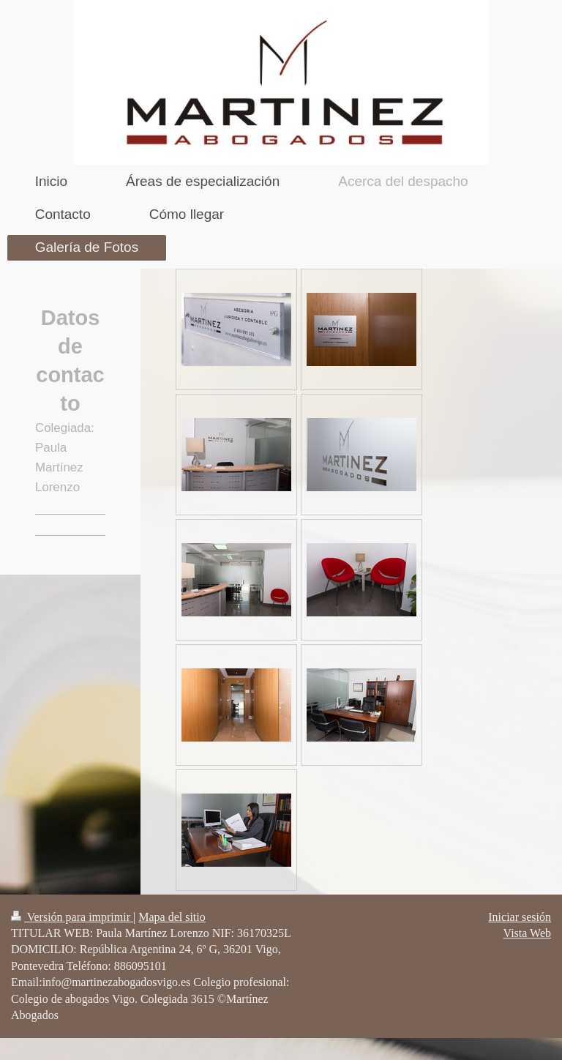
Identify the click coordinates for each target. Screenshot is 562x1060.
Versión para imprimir (72, 917)
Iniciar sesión (519, 917)
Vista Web (527, 933)
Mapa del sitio (172, 917)
